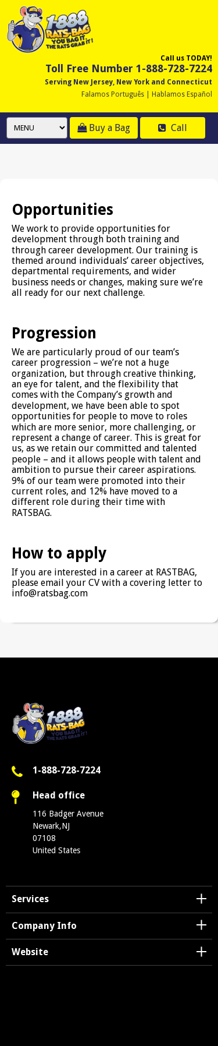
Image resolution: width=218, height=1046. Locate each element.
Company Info (44, 925)
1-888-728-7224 (67, 770)
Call (172, 127)
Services (30, 898)
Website (30, 951)
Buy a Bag (103, 127)
